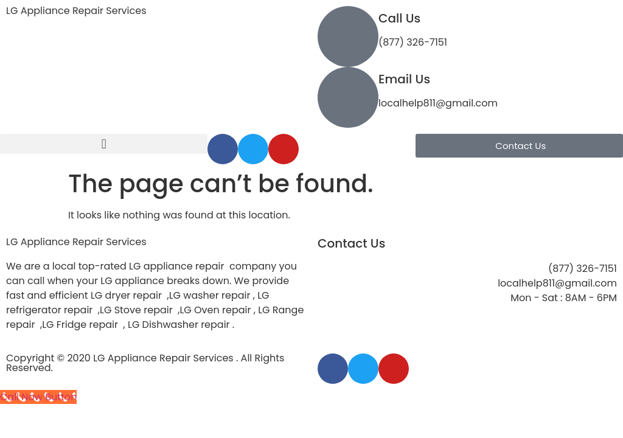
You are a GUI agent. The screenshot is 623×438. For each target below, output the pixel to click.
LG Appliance (76, 242)
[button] (103, 144)
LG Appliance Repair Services (76, 11)
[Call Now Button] (38, 397)
